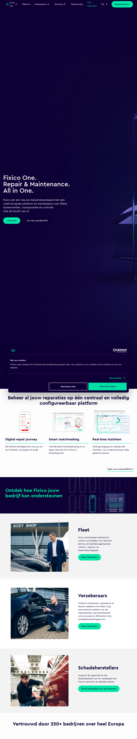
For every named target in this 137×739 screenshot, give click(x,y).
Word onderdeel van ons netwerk (98, 689)
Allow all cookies (107, 386)
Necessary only (68, 386)
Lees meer (11, 221)
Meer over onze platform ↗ (121, 469)
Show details (115, 378)
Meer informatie (89, 557)
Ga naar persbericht (37, 221)
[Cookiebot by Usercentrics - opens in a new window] (115, 350)
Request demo (122, 4)
